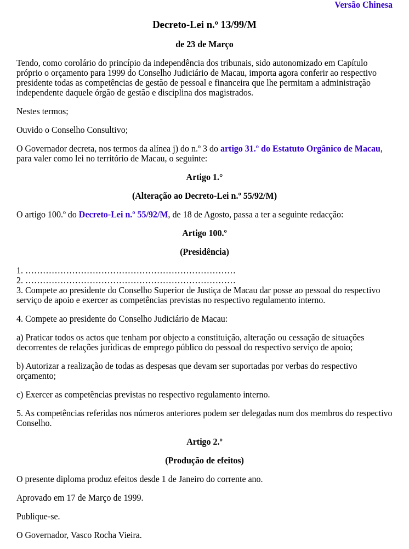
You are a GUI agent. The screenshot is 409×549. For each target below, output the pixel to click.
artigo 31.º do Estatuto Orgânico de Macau (300, 148)
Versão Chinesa (363, 4)
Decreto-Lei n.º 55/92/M (123, 214)
